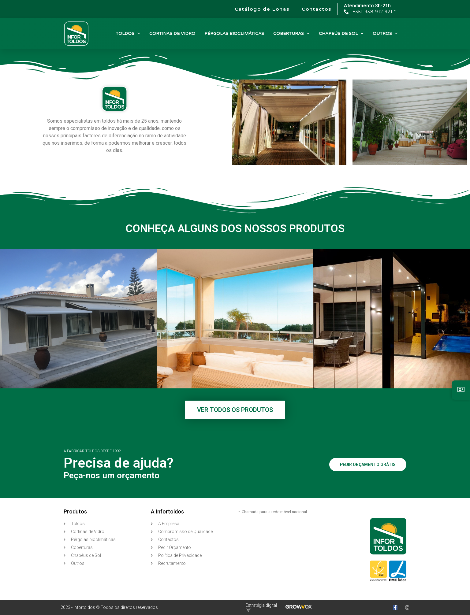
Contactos (316, 9)
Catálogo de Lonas (262, 9)
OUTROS (385, 33)
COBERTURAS (291, 33)
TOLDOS (128, 33)
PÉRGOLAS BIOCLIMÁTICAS (234, 33)
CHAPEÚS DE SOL (341, 33)
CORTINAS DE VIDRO (172, 33)
